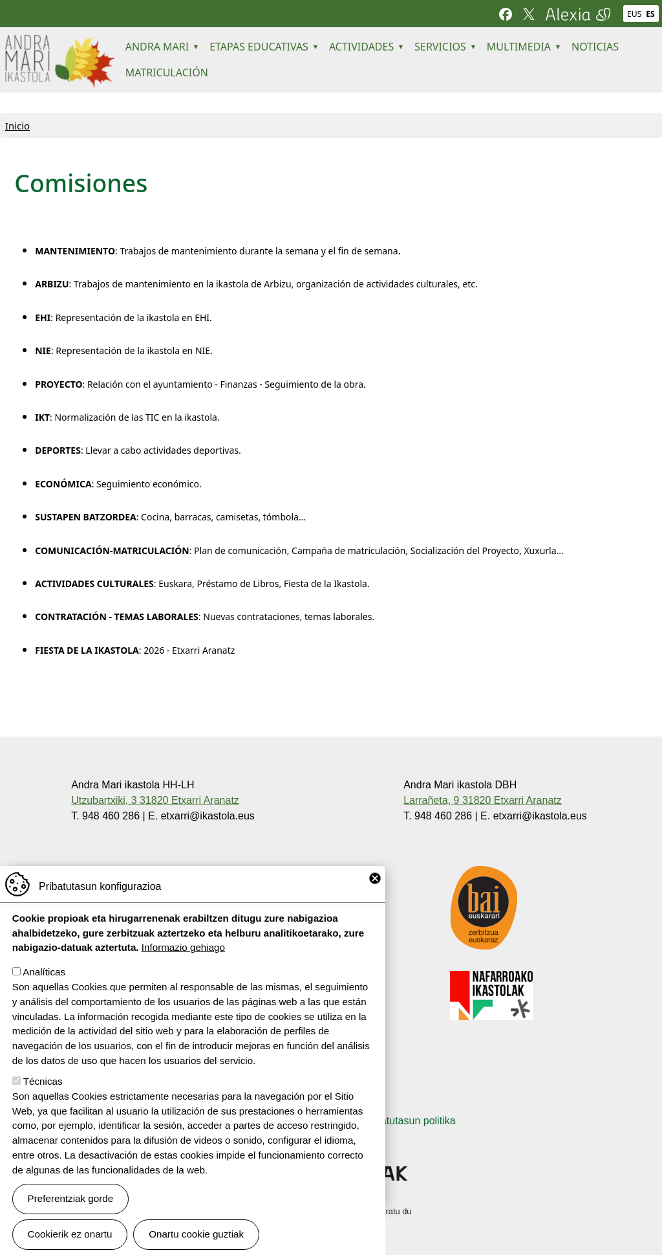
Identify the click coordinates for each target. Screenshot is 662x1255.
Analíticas (44, 975)
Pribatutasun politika (408, 1120)
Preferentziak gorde (71, 1202)
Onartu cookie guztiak (196, 1237)
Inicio (17, 125)
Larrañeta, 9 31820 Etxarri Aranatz (482, 800)
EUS (634, 13)
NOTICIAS (595, 46)
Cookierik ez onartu (70, 1237)
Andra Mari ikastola (59, 43)
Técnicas (43, 1085)
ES (650, 13)
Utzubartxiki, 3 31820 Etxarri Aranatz (155, 800)
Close (375, 882)
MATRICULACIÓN (166, 72)
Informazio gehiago (183, 951)
